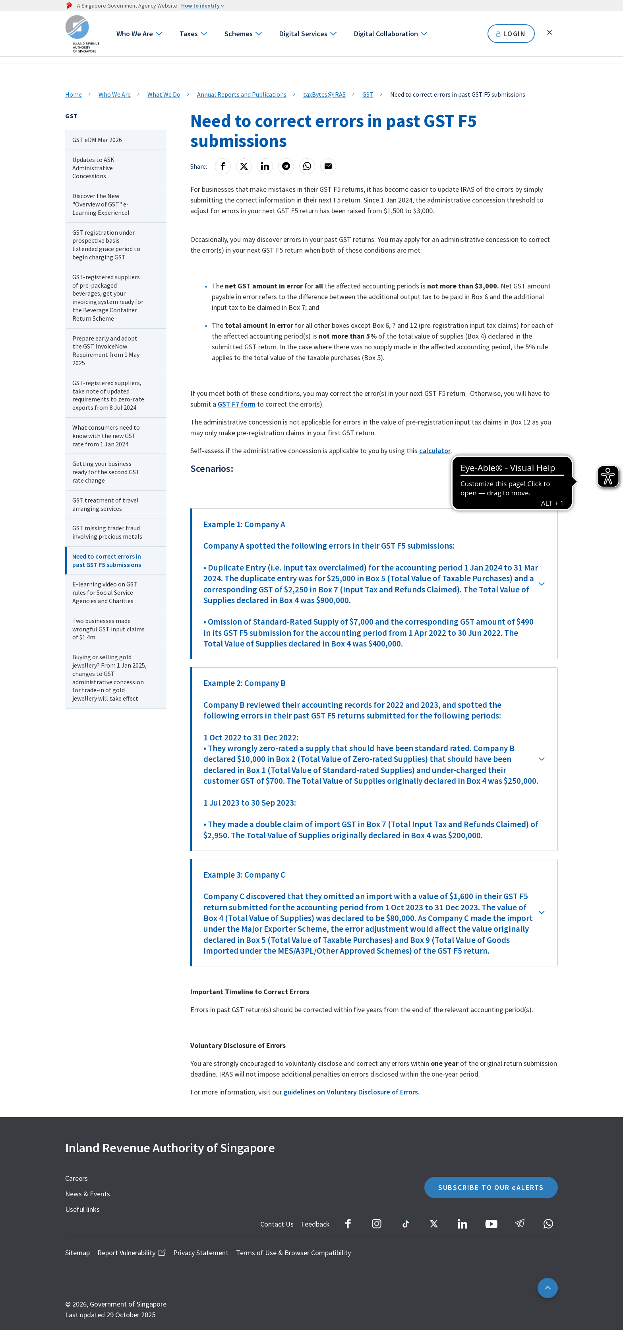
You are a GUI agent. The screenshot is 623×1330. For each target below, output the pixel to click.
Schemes (238, 33)
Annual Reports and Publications (241, 94)
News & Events (87, 1193)
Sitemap (77, 1252)
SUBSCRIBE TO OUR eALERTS (491, 1187)
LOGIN (511, 33)
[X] (244, 166)
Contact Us (277, 1224)
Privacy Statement (200, 1252)
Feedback (315, 1224)
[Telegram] (286, 166)
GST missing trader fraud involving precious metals (107, 532)
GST (367, 94)
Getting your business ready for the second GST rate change (106, 472)
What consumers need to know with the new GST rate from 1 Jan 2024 (106, 435)
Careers (76, 1178)
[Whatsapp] (307, 166)
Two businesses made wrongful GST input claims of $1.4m (108, 629)
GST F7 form (236, 404)
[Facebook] (223, 166)
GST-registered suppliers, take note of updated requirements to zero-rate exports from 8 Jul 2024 (108, 395)
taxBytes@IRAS (324, 94)
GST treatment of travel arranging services (105, 504)
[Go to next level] (158, 33)
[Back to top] (548, 1288)
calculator (435, 450)
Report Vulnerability (131, 1252)
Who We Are (134, 33)
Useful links (82, 1209)
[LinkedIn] (265, 166)
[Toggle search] (549, 32)
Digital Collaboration (386, 33)
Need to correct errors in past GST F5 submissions (106, 560)
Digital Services (303, 33)
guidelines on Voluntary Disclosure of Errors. (352, 1091)
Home (73, 94)
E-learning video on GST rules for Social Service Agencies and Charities (104, 592)
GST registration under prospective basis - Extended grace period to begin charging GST (106, 244)
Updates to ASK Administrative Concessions (93, 168)
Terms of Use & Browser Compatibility (293, 1252)
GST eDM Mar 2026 (97, 140)
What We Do (163, 94)
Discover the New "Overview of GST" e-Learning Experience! (100, 204)
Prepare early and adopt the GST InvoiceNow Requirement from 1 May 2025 (105, 350)
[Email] (328, 166)
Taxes (189, 33)
